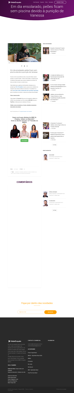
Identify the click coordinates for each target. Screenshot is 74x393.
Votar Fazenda (36, 2)
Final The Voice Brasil (32, 372)
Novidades (51, 2)
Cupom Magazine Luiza (13, 379)
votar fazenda (29, 111)
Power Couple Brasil (32, 352)
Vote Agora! (24, 140)
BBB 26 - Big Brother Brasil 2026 (35, 355)
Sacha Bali (51, 154)
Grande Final (60, 2)
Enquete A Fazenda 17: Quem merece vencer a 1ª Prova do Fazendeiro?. (57, 49)
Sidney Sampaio (53, 191)
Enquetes (42, 2)
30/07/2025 (53, 139)
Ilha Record (30, 367)
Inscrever (50, 311)
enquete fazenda (23, 111)
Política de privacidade (61, 389)
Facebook (51, 340)
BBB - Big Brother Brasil (33, 370)
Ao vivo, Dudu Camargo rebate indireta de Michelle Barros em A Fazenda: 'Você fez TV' (58, 86)
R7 (24, 169)
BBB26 (29, 358)
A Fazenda (30, 361)
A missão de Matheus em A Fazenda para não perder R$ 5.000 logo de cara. (57, 77)
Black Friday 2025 (12, 382)
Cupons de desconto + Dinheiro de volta (16, 372)
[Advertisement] (37, 29)
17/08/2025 (53, 101)
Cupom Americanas (12, 377)
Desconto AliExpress (12, 381)
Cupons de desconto (12, 375)
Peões (46, 2)
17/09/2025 (53, 53)
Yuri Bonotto (52, 200)
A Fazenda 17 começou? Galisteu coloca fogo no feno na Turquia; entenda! (58, 125)
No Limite (30, 364)
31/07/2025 (53, 128)
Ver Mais (54, 144)
